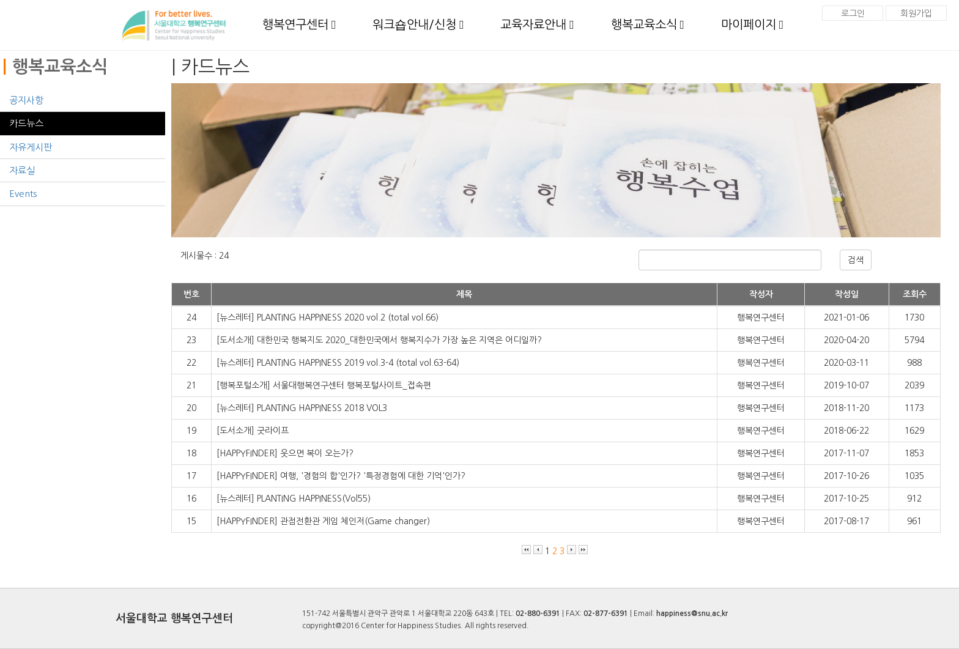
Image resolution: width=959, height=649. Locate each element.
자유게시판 (30, 147)
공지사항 (26, 100)
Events (23, 193)
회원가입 (916, 13)
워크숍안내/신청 (418, 24)
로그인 (853, 13)
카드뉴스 (26, 123)
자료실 (22, 170)
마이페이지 (752, 24)
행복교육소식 (647, 24)
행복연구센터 (299, 24)
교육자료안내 (537, 24)
